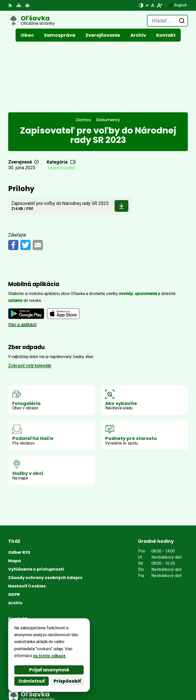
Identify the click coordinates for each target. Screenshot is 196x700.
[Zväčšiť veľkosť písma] (159, 5)
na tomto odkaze (49, 655)
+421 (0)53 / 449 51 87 (29, 605)
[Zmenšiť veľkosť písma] (147, 5)
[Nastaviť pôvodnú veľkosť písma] (152, 5)
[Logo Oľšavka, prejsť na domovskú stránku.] (31, 21)
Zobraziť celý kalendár (30, 299)
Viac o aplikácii (22, 257)
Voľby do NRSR (61, 101)
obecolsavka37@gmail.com (34, 611)
